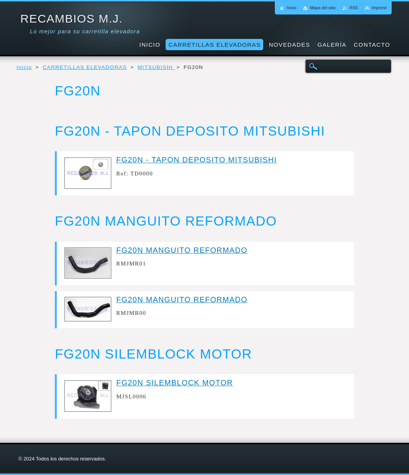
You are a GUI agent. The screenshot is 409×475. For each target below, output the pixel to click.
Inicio (24, 67)
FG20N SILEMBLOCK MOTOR (174, 382)
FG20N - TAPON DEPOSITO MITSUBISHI (196, 160)
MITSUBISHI (156, 67)
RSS (354, 7)
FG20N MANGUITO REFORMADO (181, 250)
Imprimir (379, 7)
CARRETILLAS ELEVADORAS (85, 67)
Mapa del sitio (323, 7)
